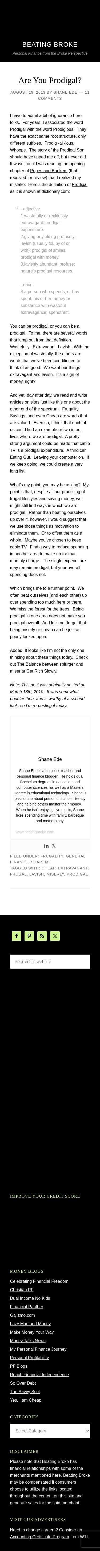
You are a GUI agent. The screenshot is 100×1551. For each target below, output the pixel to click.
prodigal (77, 874)
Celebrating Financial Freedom (39, 1281)
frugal (18, 874)
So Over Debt (23, 1383)
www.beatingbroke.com (35, 832)
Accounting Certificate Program (39, 1537)
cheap (48, 868)
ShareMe (41, 862)
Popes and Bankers (48, 170)
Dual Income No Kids (30, 1298)
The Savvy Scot (25, 1391)
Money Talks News (28, 1340)
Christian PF (22, 1290)
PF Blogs (18, 1366)
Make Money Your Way (32, 1332)
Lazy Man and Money (30, 1324)
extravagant (73, 868)
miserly (55, 874)
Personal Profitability (29, 1357)
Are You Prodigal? (50, 80)
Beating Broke (50, 44)
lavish (36, 874)
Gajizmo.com (22, 1315)
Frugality (52, 856)
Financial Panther (26, 1307)
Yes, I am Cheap (26, 1400)
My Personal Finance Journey (38, 1349)
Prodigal (79, 184)
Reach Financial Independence (39, 1374)
